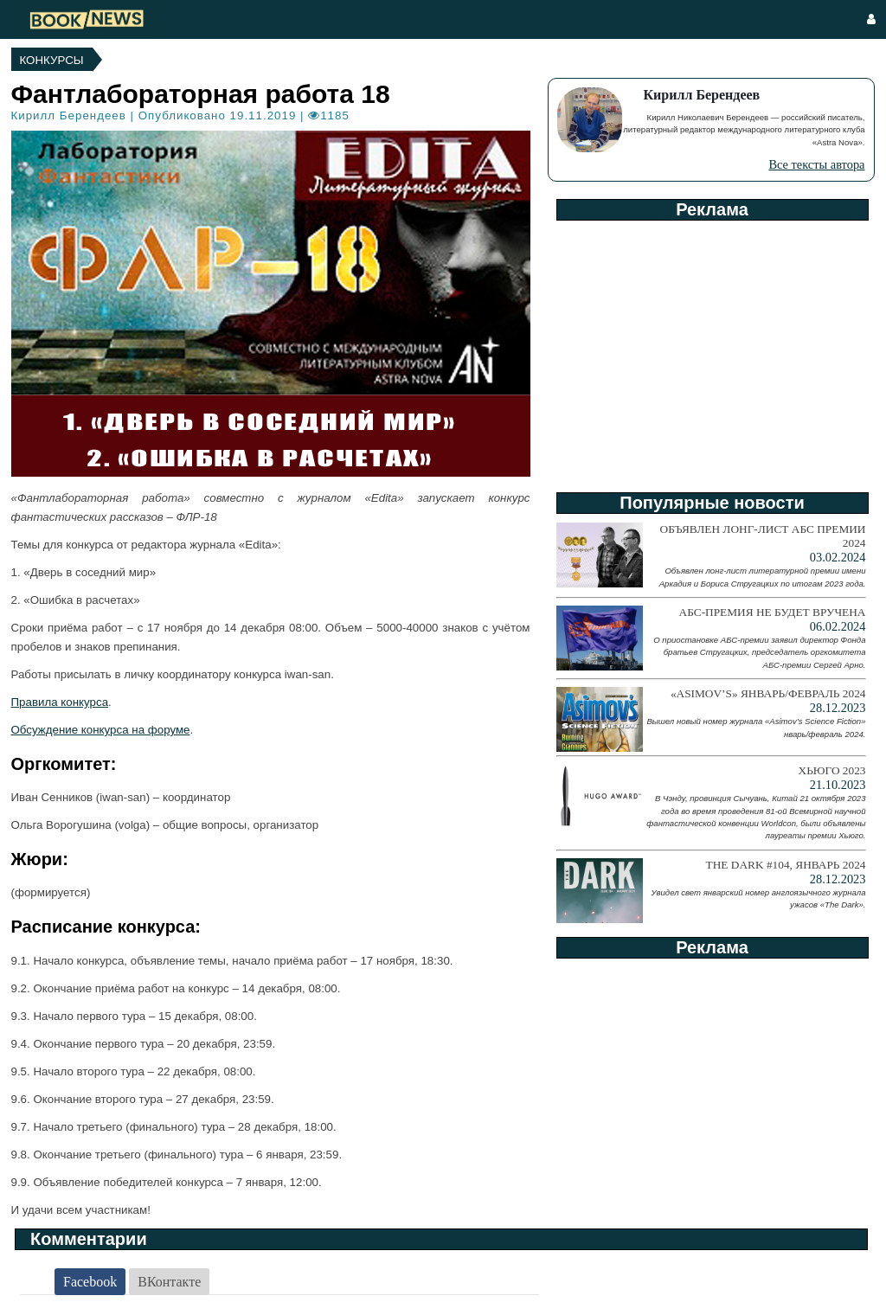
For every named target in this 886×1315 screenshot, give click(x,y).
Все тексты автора (816, 164)
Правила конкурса (60, 702)
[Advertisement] (711, 350)
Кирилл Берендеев (68, 115)
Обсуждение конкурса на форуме (100, 729)
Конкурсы (52, 60)
